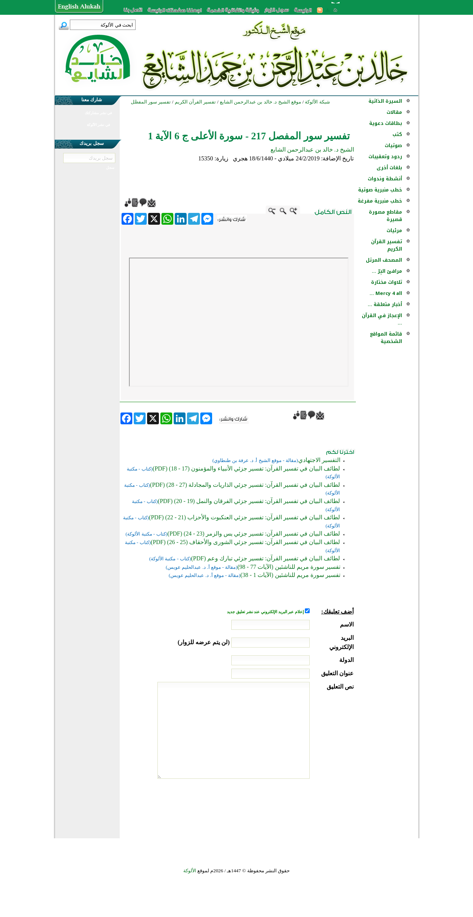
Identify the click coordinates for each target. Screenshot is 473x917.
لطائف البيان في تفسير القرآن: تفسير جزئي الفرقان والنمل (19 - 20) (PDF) (249, 501)
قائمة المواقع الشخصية (386, 337)
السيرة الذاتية (385, 101)
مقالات (394, 112)
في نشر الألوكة (98, 125)
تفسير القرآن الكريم (386, 245)
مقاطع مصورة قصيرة (385, 215)
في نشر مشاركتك (98, 113)
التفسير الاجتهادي (319, 460)
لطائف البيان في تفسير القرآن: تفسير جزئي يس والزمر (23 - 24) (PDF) (253, 533)
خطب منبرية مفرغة (380, 201)
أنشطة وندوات (385, 178)
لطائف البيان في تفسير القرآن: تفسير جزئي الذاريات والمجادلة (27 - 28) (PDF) (245, 485)
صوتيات (393, 145)
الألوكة (189, 870)
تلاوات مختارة (386, 282)
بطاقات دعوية (385, 123)
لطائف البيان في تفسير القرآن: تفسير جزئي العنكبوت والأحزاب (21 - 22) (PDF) (244, 517)
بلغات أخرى (389, 167)
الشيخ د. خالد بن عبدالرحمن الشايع (312, 149)
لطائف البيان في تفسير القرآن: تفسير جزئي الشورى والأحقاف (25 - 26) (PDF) (245, 542)
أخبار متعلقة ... (385, 304)
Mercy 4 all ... (386, 293)
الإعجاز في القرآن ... (382, 319)
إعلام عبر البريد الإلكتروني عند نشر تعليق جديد (265, 612)
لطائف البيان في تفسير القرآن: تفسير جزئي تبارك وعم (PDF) (265, 558)
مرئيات (394, 230)
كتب (397, 134)
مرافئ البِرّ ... (387, 271)
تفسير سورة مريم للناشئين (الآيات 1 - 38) (290, 575)
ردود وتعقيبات (385, 156)
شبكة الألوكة (317, 102)
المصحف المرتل (384, 260)
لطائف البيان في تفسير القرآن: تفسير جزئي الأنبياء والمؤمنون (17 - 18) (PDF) (246, 468)
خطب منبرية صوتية (380, 189)
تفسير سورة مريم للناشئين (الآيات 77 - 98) (289, 567)
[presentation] (297, 806)
